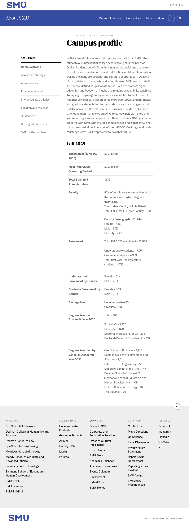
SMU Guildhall (14, 491)
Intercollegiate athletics (35, 99)
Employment (97, 477)
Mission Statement (110, 18)
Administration (154, 18)
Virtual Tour (97, 482)
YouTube (163, 442)
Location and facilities (34, 108)
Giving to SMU (98, 426)
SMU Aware (135, 475)
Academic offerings (33, 75)
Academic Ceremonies (103, 466)
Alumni (63, 441)
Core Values (133, 18)
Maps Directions (138, 431)
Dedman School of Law (20, 441)
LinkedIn (163, 437)
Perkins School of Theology (22, 466)
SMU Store (96, 455)
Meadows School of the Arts (23, 451)
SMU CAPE (13, 481)
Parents (64, 457)
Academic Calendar (102, 461)
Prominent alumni (32, 91)
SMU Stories (97, 487)
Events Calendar (100, 471)
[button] (177, 406)
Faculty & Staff (68, 446)
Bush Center (97, 450)
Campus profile (31, 67)
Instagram (164, 431)
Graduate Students (71, 435)
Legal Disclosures (139, 442)
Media (63, 451)
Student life (28, 116)
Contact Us (135, 426)
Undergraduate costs (34, 124)
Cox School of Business (20, 426)
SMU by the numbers (34, 132)
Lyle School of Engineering (22, 446)
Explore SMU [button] (176, 5)
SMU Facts (92, 36)
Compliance (135, 437)
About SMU (17, 18)
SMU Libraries (14, 486)
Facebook (164, 426)
